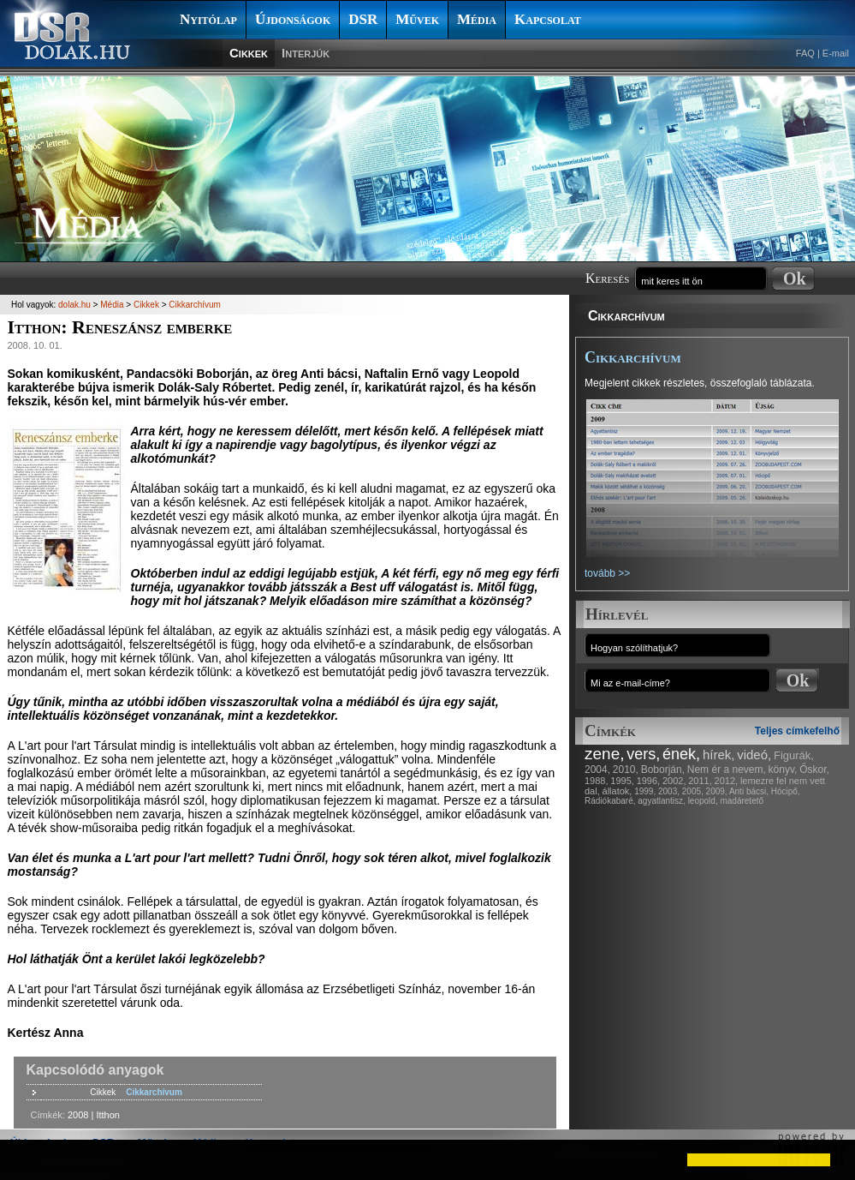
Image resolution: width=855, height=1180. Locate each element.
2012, (727, 781)
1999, (645, 791)
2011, (700, 781)
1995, (622, 781)
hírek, (719, 754)
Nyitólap (208, 19)
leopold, (703, 801)
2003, (669, 791)
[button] (27, 1159)
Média (476, 19)
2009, (716, 791)
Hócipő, (785, 791)
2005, (693, 791)
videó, (754, 754)
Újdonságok (292, 19)
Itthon (108, 1115)
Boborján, (663, 770)
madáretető (741, 801)
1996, (649, 781)
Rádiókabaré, (610, 801)
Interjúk (306, 52)
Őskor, (814, 770)
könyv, (783, 770)
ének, (681, 754)
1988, (597, 781)
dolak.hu (74, 304)
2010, (625, 770)
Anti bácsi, (749, 791)
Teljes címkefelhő (797, 731)
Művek (417, 19)
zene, (604, 754)
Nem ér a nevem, (726, 770)
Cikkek (248, 52)
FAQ (805, 53)
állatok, (617, 791)
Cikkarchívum (626, 315)
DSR (362, 19)
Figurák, (794, 755)
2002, (674, 781)
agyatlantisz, (662, 801)
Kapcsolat (547, 19)
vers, (643, 754)
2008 (78, 1115)
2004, (597, 770)
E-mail (835, 53)
